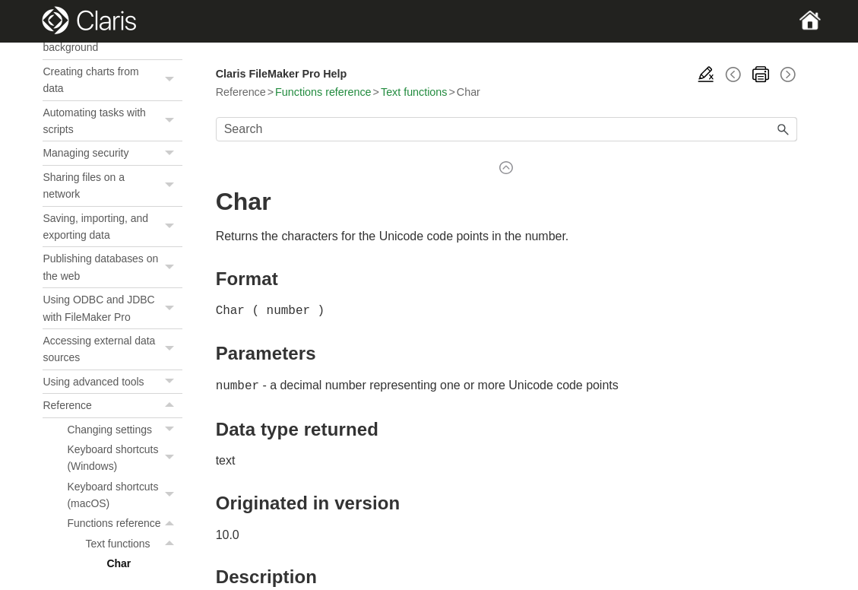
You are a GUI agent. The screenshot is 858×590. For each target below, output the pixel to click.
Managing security (112, 474)
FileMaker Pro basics (112, 92)
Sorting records (112, 165)
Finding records (112, 140)
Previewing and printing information (112, 197)
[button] (171, 92)
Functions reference (323, 92)
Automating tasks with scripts (112, 443)
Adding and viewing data (112, 117)
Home (57, 69)
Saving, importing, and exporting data (112, 548)
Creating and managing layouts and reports (112, 303)
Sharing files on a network (112, 507)
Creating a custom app (112, 229)
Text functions (414, 92)
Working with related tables (112, 262)
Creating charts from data (112, 402)
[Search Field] (506, 129)
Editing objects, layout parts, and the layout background (112, 352)
